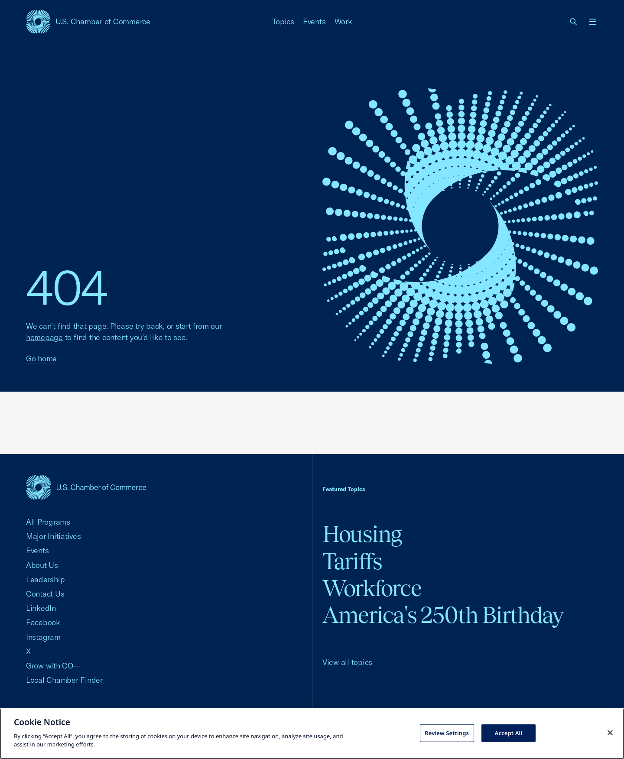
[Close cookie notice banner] (610, 732)
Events (314, 21)
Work (343, 21)
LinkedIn (41, 608)
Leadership (45, 579)
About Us (42, 565)
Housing (362, 534)
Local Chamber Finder (64, 680)
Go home (41, 358)
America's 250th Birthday (443, 615)
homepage (44, 337)
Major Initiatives (53, 536)
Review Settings (447, 732)
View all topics (347, 662)
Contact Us (45, 594)
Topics (283, 21)
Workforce (371, 588)
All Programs (48, 522)
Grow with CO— (53, 666)
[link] (574, 21)
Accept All (509, 732)
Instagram (43, 637)
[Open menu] (593, 21)
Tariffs (352, 561)
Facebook (43, 622)
